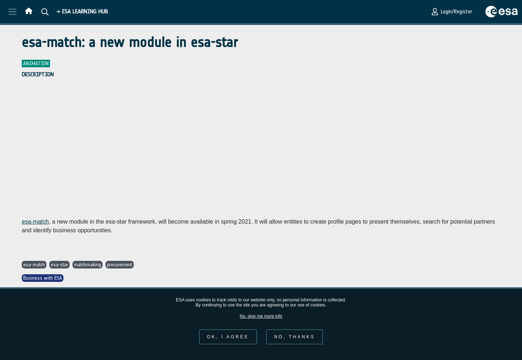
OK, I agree (228, 336)
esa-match (35, 222)
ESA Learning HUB (82, 11)
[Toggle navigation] (12, 11)
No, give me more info (261, 316)
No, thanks (294, 336)
